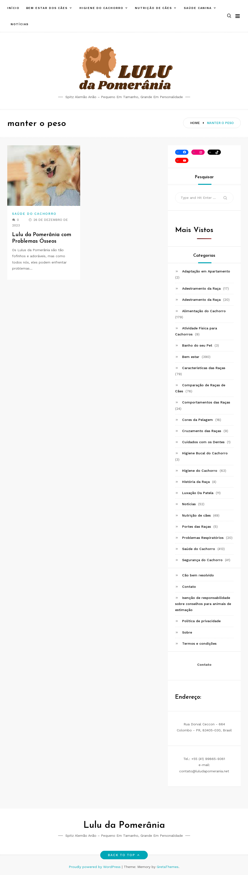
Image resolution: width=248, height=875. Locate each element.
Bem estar (190, 357)
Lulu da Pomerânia (124, 825)
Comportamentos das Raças (206, 402)
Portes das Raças (196, 526)
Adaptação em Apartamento (206, 271)
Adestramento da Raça (201, 288)
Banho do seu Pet (197, 345)
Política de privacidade (201, 621)
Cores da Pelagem (197, 420)
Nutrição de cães (153, 8)
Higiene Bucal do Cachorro (205, 453)
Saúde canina (198, 8)
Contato (189, 586)
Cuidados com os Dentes (203, 442)
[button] (229, 16)
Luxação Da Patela (197, 493)
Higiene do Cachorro (101, 8)
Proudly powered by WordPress (95, 867)
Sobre (187, 632)
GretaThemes (167, 867)
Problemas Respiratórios (203, 538)
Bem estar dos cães (47, 8)
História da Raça (196, 482)
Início (13, 8)
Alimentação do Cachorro (204, 311)
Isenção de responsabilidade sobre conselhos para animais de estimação (203, 604)
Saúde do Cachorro (34, 214)
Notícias (20, 24)
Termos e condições (199, 643)
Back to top (124, 855)
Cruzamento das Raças (201, 431)
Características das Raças (203, 368)
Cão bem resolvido (198, 575)
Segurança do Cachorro (202, 560)
